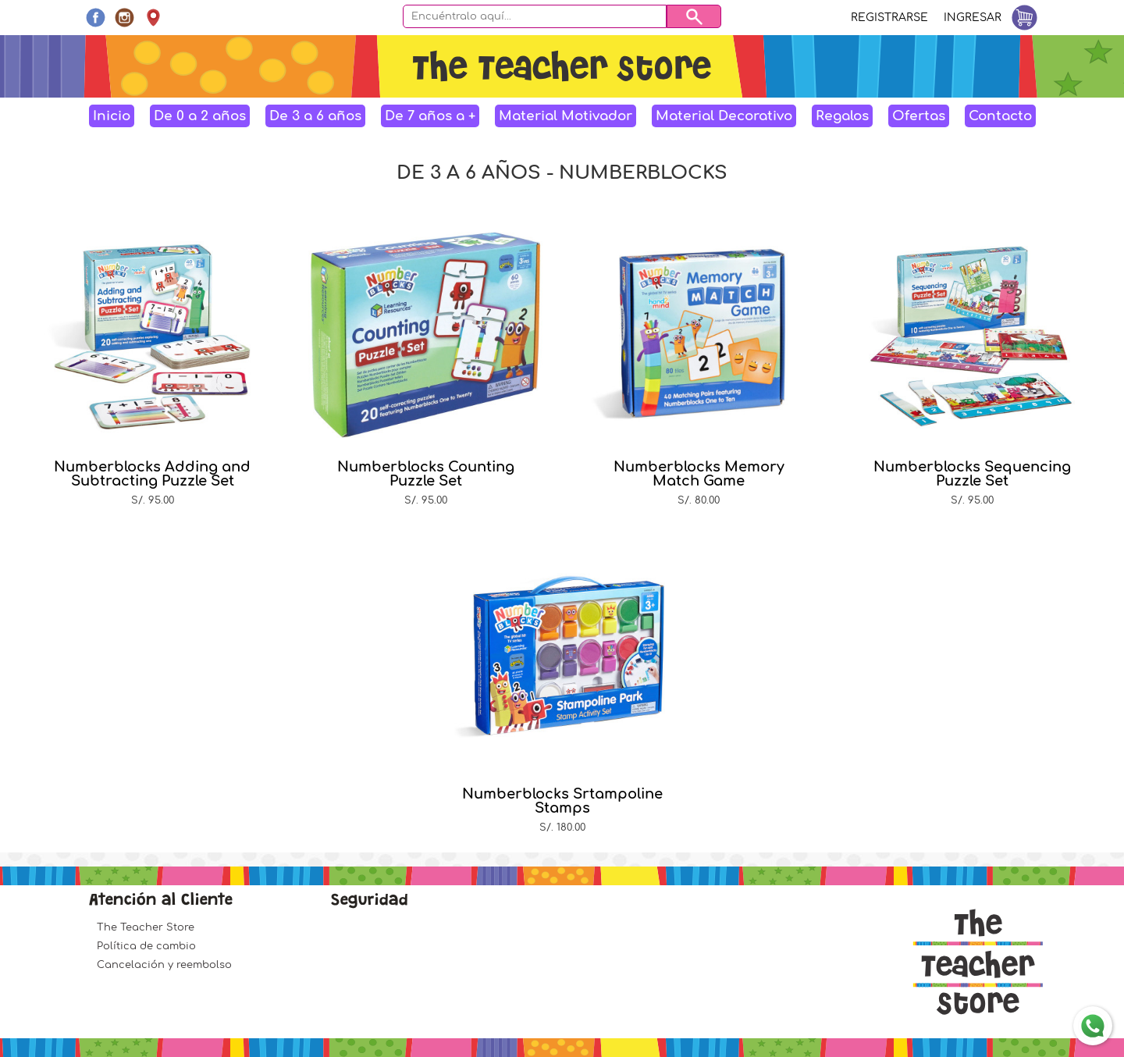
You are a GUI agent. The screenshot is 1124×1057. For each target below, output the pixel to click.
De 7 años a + (430, 116)
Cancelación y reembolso (164, 964)
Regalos (842, 116)
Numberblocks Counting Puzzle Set (425, 474)
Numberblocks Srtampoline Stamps (562, 801)
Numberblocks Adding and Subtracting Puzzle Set (152, 474)
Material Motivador (565, 116)
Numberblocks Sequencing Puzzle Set (972, 474)
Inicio (111, 116)
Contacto (1000, 116)
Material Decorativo (724, 116)
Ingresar (972, 17)
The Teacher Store (145, 927)
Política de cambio (146, 946)
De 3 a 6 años (315, 116)
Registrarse (889, 17)
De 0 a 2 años (200, 116)
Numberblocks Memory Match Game (699, 474)
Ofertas (918, 116)
